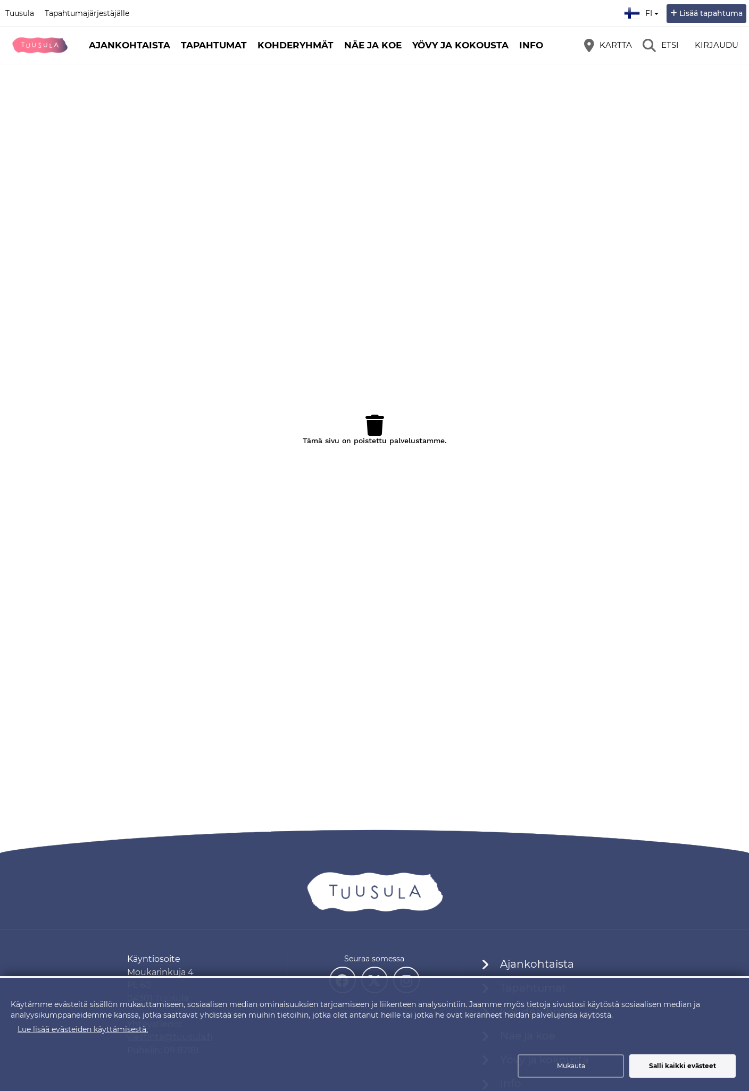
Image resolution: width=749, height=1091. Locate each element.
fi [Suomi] (642, 11)
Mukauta (571, 1066)
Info (531, 45)
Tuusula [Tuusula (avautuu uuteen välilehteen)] (19, 13)
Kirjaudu (716, 45)
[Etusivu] (40, 45)
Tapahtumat (214, 45)
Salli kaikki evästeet (682, 1066)
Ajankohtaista (129, 45)
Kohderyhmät (295, 45)
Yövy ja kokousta (460, 45)
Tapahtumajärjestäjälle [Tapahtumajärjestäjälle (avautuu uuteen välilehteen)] (87, 13)
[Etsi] (660, 45)
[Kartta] (608, 45)
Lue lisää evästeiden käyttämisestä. (83, 1029)
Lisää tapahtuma (711, 13)
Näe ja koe (373, 45)
